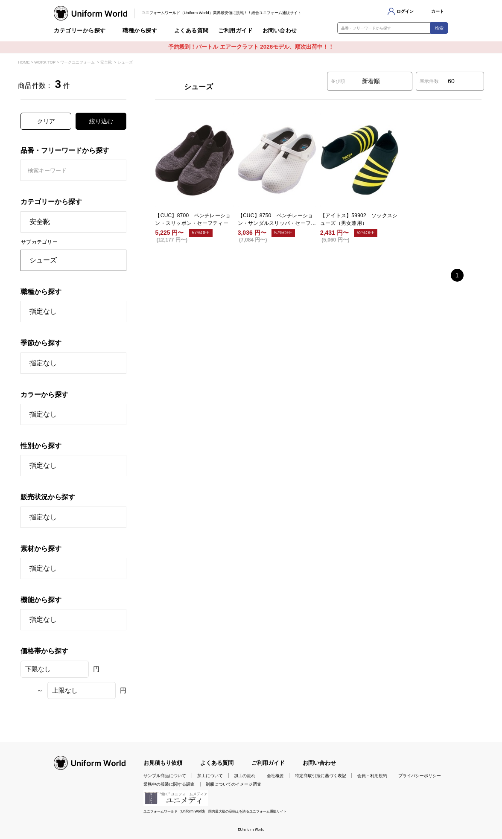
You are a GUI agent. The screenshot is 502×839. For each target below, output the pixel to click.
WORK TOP (44, 62)
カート (437, 11)
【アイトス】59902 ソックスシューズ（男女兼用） (358, 219)
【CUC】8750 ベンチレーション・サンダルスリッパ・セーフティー (277, 220)
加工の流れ (244, 775)
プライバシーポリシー (419, 775)
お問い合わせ (280, 31)
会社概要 (275, 775)
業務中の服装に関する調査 (169, 784)
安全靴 (106, 62)
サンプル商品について (164, 775)
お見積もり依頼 (162, 763)
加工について (210, 775)
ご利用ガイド (235, 31)
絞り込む (101, 121)
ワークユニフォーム (77, 62)
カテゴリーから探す (80, 31)
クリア (46, 121)
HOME (24, 62)
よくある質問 (191, 31)
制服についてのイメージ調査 (233, 784)
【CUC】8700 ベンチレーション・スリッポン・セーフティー (193, 219)
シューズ (125, 62)
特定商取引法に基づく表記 (320, 775)
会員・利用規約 (372, 775)
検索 (439, 28)
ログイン (405, 11)
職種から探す (140, 31)
